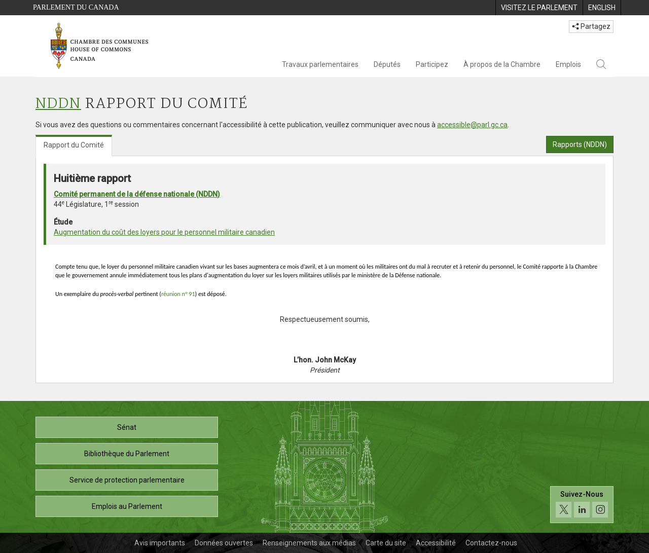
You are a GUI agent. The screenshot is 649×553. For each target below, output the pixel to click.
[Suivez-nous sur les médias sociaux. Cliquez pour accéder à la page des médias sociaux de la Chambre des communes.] (582, 504)
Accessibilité (436, 543)
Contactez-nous (491, 543)
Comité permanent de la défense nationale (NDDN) (137, 194)
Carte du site (386, 543)
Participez (432, 64)
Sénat (126, 427)
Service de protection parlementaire (127, 480)
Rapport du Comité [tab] (74, 145)
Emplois (568, 64)
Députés (387, 64)
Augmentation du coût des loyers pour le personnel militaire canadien (164, 232)
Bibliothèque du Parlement (126, 454)
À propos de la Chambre (501, 64)
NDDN (58, 104)
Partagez (591, 26)
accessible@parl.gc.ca (472, 125)
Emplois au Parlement (127, 506)
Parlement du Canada (76, 7)
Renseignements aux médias (309, 543)
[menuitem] (539, 7)
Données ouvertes (224, 543)
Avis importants (159, 543)
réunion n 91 (178, 294)
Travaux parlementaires (320, 64)
